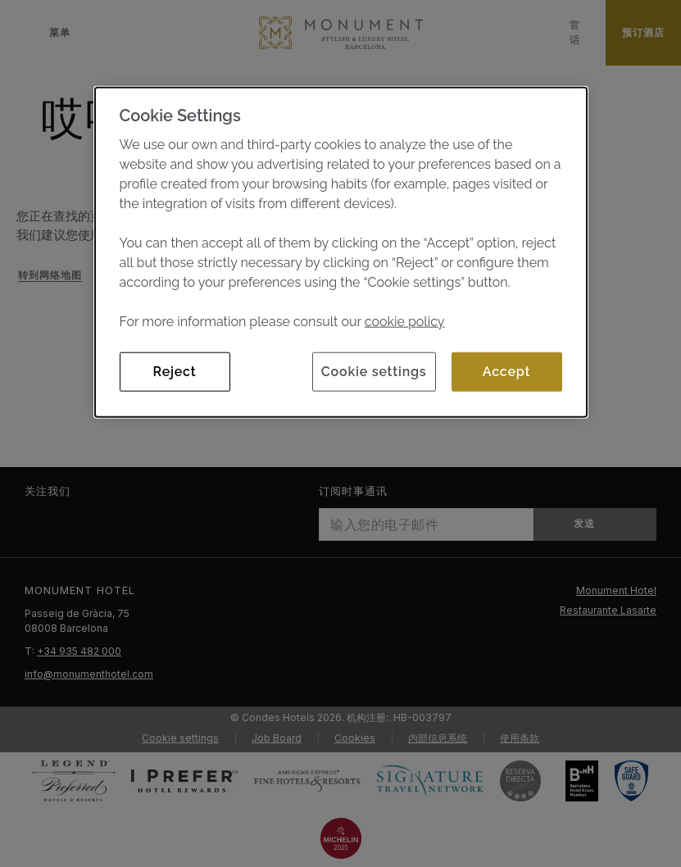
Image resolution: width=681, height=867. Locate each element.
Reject (175, 371)
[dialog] (341, 251)
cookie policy (405, 321)
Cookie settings (374, 371)
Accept (506, 371)
